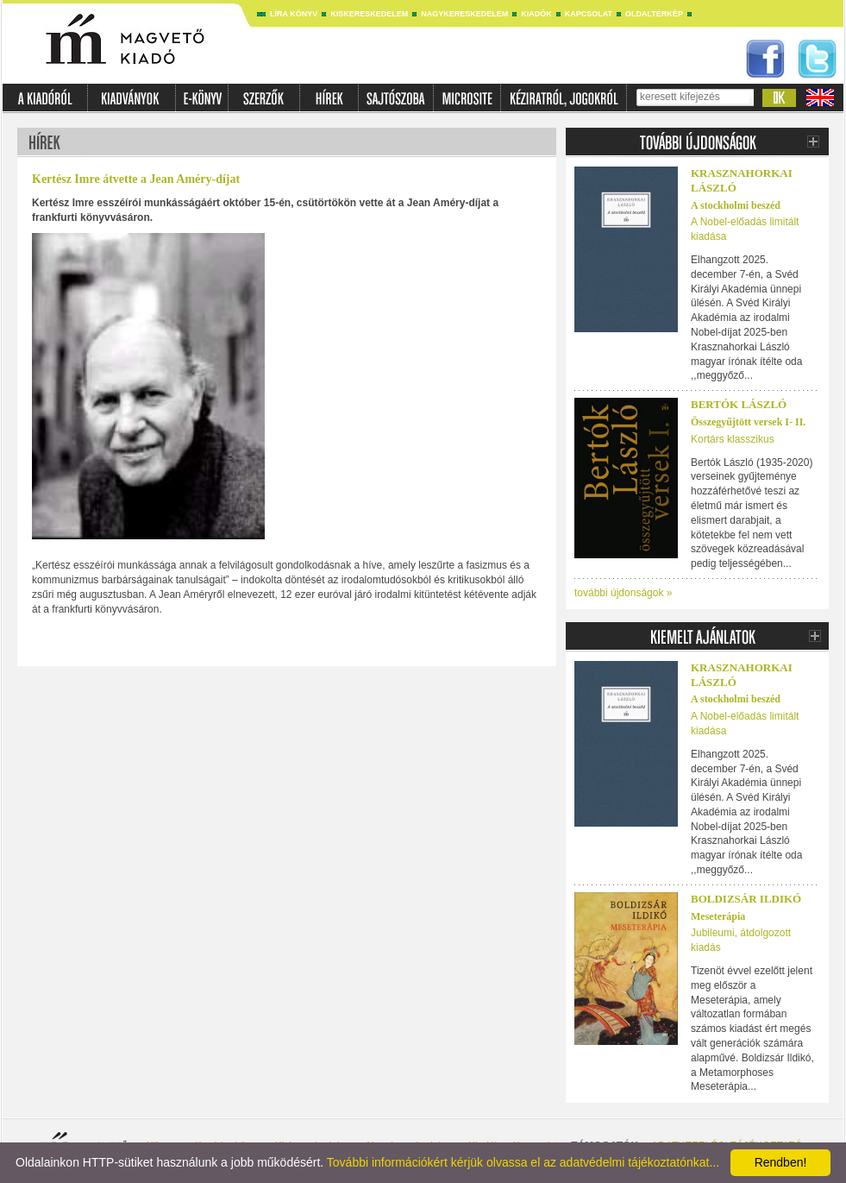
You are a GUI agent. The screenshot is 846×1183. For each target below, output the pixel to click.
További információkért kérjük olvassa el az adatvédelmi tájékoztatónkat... (523, 1162)
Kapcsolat (588, 13)
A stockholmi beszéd (735, 205)
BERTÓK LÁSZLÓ (738, 404)
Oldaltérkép (654, 13)
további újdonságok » (623, 593)
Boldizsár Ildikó (746, 898)
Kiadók (536, 13)
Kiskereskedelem (369, 13)
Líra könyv (293, 13)
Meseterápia (718, 916)
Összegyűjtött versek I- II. (748, 422)
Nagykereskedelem (464, 13)
